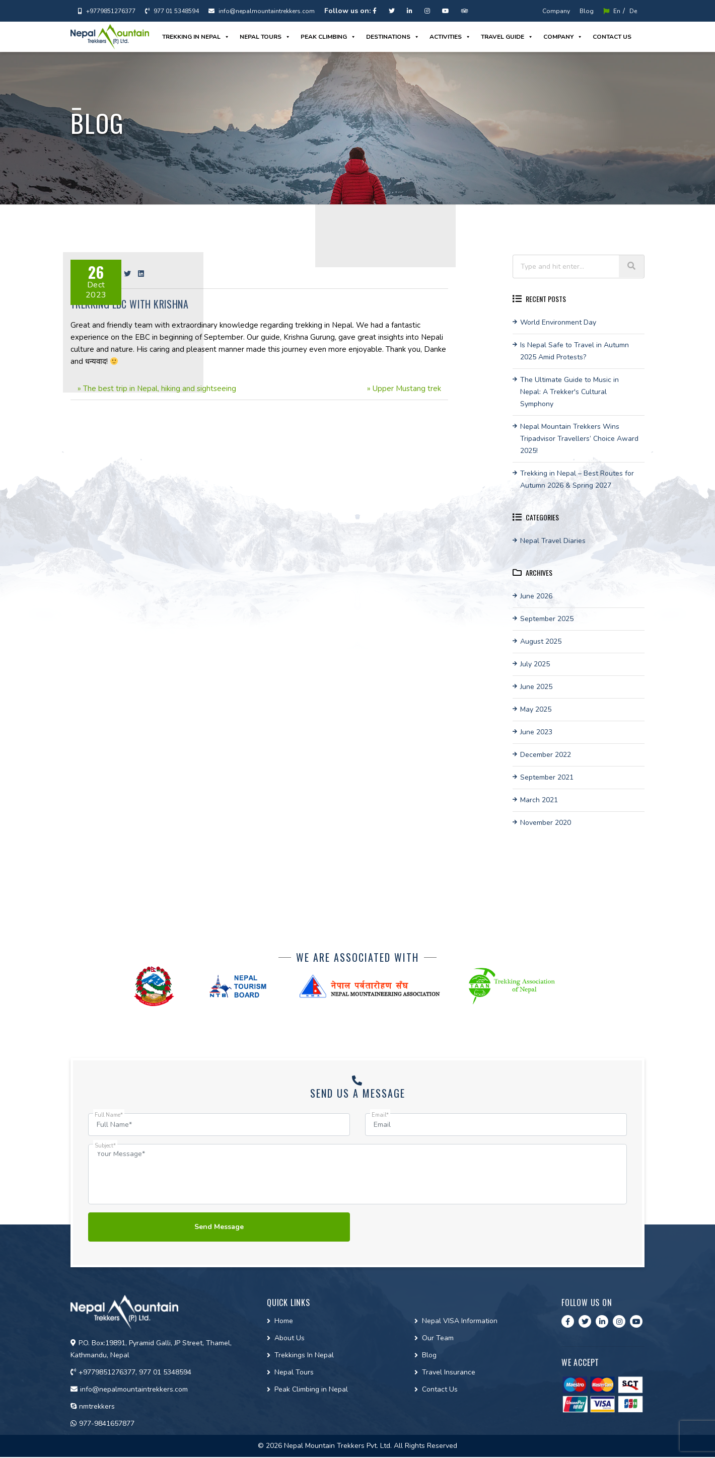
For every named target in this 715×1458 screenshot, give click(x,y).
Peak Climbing (328, 37)
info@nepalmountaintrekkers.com (261, 11)
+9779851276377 (106, 11)
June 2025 (536, 687)
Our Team (438, 1339)
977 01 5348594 (172, 11)
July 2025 (535, 664)
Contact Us (440, 1390)
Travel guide (507, 37)
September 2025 (547, 619)
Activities (450, 37)
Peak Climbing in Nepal (311, 1390)
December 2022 (545, 754)
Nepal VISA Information (459, 1322)
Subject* (105, 1145)
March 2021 (539, 800)
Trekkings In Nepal (304, 1356)
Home (283, 1322)
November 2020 (545, 822)
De (633, 11)
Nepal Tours (265, 37)
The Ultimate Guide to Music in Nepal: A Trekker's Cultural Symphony (569, 392)
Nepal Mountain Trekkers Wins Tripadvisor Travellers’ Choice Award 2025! (579, 438)
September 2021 (547, 777)
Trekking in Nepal (196, 37)
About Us (289, 1339)
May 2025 (535, 709)
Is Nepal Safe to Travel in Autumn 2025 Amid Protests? (574, 351)
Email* (380, 1115)
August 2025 (540, 641)
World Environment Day (558, 322)
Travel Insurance (448, 1373)
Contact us (612, 37)
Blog (587, 11)
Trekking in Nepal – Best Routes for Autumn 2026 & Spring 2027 (577, 479)
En (611, 11)
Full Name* (109, 1115)
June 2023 (536, 732)
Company (556, 11)
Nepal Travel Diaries (553, 541)
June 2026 (536, 596)
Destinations (392, 37)
